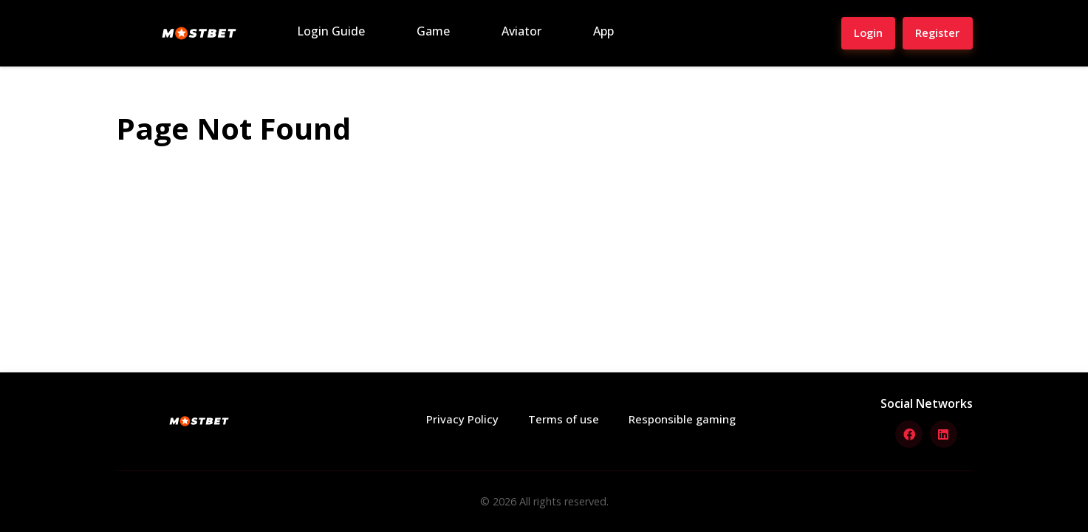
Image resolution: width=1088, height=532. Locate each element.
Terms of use (564, 419)
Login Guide (331, 31)
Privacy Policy (465, 419)
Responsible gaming (679, 419)
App (603, 31)
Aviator (521, 31)
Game (433, 31)
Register (933, 32)
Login (856, 32)
